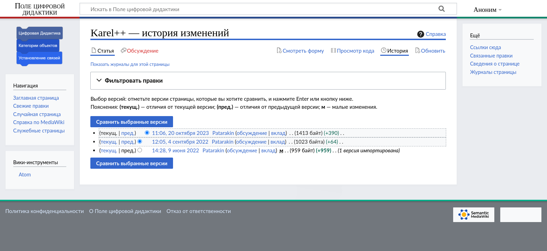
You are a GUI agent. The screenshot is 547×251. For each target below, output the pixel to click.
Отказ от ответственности (198, 211)
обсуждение (252, 133)
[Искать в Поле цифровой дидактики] (268, 8)
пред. (128, 133)
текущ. (108, 141)
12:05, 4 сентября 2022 (180, 141)
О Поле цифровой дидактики (125, 211)
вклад (278, 133)
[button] (268, 81)
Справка (430, 34)
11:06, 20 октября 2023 (180, 133)
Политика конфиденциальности (44, 211)
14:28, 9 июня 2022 (175, 150)
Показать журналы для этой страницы (130, 64)
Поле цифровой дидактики (40, 9)
